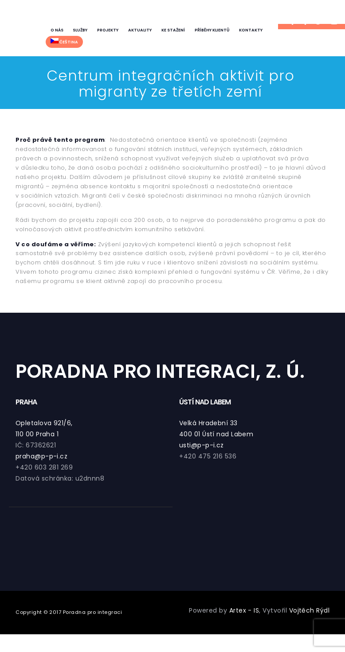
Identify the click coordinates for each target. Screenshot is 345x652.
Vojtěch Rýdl (309, 610)
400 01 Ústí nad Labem (216, 434)
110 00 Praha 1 (37, 434)
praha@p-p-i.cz (42, 456)
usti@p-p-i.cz (201, 445)
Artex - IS (244, 610)
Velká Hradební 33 (208, 423)
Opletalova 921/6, (44, 423)
